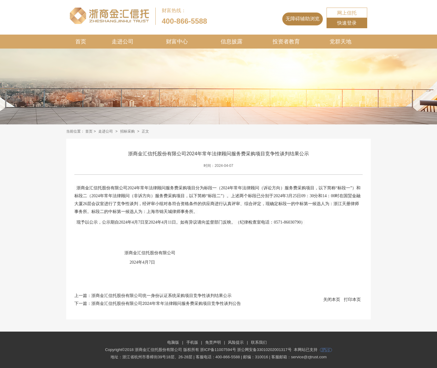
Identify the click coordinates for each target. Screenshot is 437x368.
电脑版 (173, 342)
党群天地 (340, 42)
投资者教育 (286, 42)
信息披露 (231, 42)
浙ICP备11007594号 (218, 349)
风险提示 (236, 342)
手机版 (192, 342)
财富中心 (177, 42)
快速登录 (347, 22)
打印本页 (352, 299)
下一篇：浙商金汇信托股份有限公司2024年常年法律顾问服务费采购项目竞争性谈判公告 (157, 303)
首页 (80, 42)
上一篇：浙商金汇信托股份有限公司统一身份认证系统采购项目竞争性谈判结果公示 (153, 295)
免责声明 (213, 342)
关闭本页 (331, 299)
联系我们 (259, 342)
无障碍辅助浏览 (303, 18)
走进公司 (123, 42)
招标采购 (127, 131)
